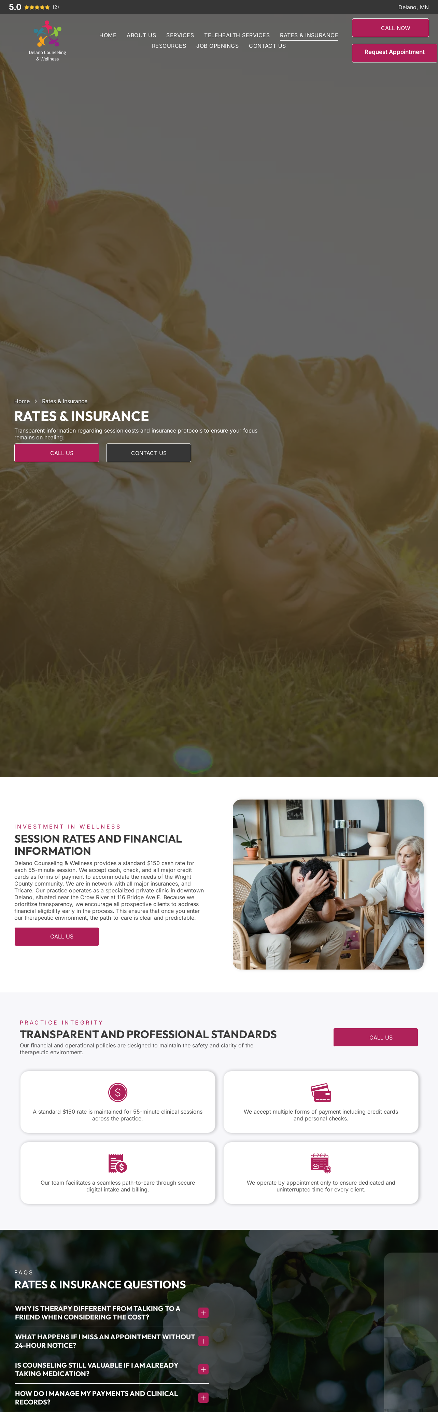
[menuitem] (108, 35)
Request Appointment (395, 51)
